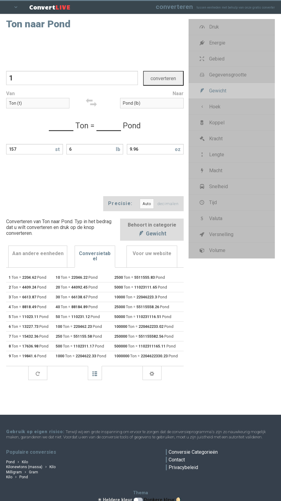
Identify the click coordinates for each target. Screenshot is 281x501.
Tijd (207, 202)
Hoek (209, 107)
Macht (210, 170)
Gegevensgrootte (222, 75)
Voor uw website (152, 253)
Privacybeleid (183, 467)
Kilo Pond (17, 477)
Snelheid (213, 186)
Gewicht (152, 234)
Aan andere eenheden (38, 253)
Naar (178, 93)
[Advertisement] (95, 49)
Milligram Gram (22, 472)
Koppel (211, 123)
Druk (208, 27)
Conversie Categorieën (193, 452)
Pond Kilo (17, 462)
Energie (211, 43)
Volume (211, 250)
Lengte (211, 154)
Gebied (211, 59)
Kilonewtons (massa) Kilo (31, 467)
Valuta (210, 218)
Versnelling (215, 234)
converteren (174, 6)
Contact (177, 460)
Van (10, 93)
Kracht (210, 139)
